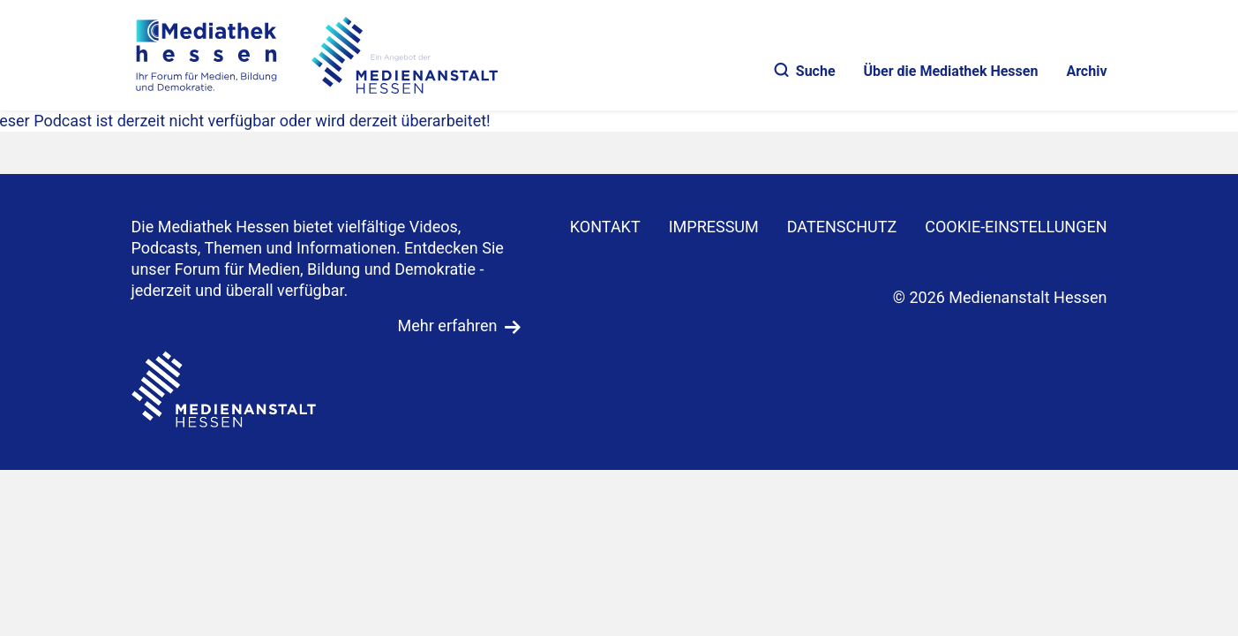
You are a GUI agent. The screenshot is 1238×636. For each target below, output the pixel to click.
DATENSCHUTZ (842, 226)
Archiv (1086, 71)
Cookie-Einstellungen (1016, 226)
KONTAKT (605, 226)
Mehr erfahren (448, 325)
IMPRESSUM (714, 226)
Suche (805, 71)
